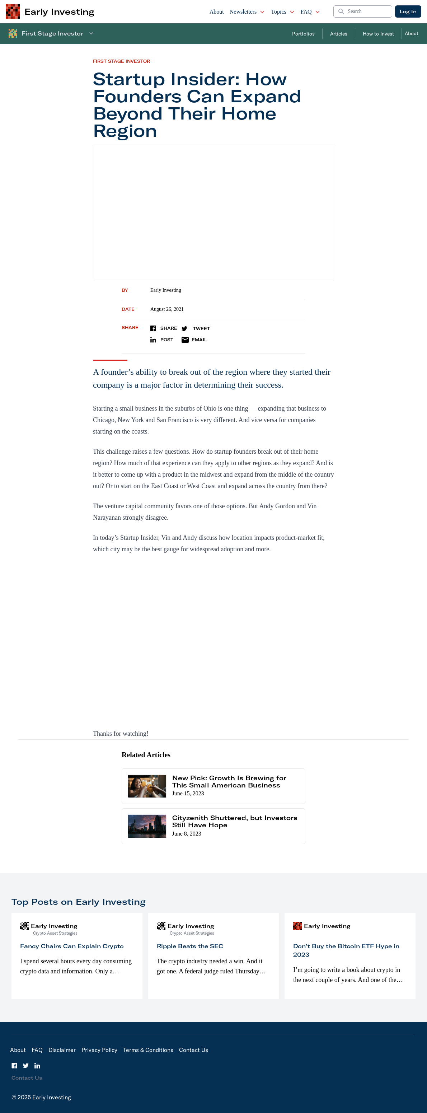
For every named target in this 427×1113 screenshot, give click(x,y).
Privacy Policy (99, 1049)
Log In (408, 11)
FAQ (310, 12)
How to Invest (378, 34)
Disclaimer (62, 1049)
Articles (338, 34)
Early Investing (165, 290)
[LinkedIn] (37, 1065)
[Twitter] (26, 1065)
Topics (283, 12)
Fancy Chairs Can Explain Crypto (72, 946)
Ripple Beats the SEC (190, 946)
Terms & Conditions (148, 1049)
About (217, 12)
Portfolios (303, 34)
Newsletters (248, 12)
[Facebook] (14, 1065)
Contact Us (193, 1049)
